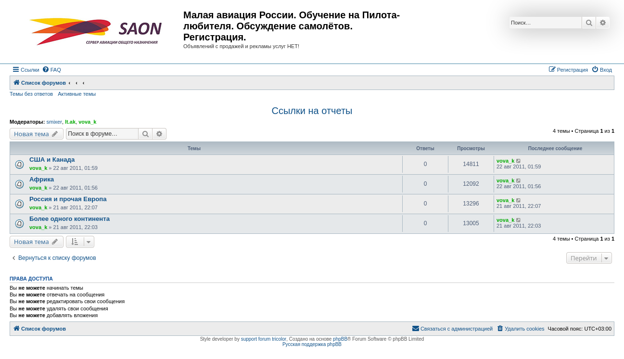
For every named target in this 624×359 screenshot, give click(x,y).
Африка (41, 179)
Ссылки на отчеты (312, 110)
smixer (54, 122)
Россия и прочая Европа (68, 199)
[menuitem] (51, 70)
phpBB (340, 339)
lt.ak (70, 122)
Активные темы (77, 94)
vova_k (87, 122)
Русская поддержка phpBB (312, 344)
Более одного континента (69, 218)
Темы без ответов (31, 94)
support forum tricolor (263, 339)
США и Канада (52, 159)
